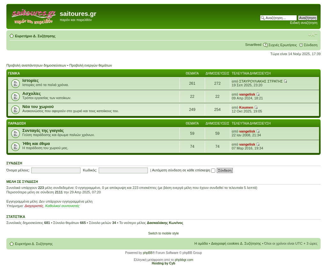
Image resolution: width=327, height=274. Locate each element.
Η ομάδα (201, 243)
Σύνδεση (310, 45)
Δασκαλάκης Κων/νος (165, 223)
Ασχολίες (31, 93)
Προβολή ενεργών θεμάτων (90, 65)
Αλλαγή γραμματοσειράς (312, 35)
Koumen (246, 107)
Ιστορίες (30, 80)
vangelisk (247, 94)
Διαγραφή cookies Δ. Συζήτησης (236, 243)
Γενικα (14, 73)
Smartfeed (253, 45)
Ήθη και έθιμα (36, 143)
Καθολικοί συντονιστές (62, 206)
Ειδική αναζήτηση (303, 23)
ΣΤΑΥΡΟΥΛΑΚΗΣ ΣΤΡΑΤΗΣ (261, 81)
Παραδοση (17, 123)
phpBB (147, 253)
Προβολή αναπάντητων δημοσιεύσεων (36, 65)
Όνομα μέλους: (18, 170)
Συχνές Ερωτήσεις (282, 45)
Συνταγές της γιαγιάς (43, 130)
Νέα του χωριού (38, 106)
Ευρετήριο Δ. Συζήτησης (35, 36)
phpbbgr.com (184, 260)
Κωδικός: (90, 170)
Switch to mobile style (163, 233)
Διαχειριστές (34, 206)
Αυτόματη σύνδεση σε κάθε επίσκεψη (183, 170)
